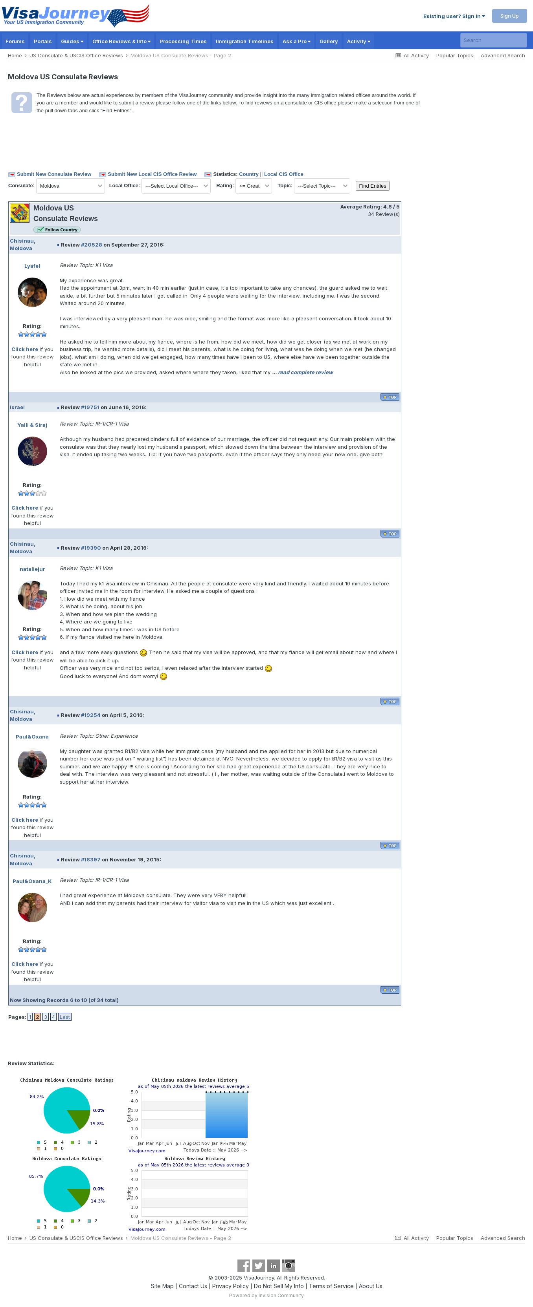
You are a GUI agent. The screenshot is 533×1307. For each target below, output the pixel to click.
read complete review (305, 372)
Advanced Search (503, 55)
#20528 (91, 244)
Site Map (162, 1286)
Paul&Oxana (32, 736)
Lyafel (32, 266)
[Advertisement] (435, 233)
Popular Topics (454, 55)
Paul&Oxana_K (32, 881)
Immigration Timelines (245, 41)
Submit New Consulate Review (54, 174)
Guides (72, 41)
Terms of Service (331, 1286)
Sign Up (509, 16)
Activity (358, 41)
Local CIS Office (283, 174)
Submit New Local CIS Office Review (152, 174)
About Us (370, 1286)
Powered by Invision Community (266, 1295)
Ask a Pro (297, 41)
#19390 (91, 548)
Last (65, 1017)
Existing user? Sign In (454, 16)
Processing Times (183, 41)
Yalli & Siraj (32, 425)
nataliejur (32, 569)
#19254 (91, 715)
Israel (17, 407)
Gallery (329, 41)
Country (249, 174)
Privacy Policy (230, 1286)
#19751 (90, 407)
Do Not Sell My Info (279, 1286)
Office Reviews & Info (121, 41)
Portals (43, 41)
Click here (24, 349)
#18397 (91, 859)
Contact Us (193, 1286)
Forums (15, 41)
